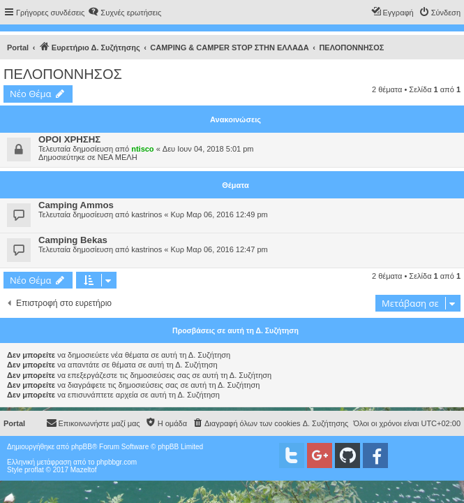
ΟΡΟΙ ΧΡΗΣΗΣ (69, 139)
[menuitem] (124, 12)
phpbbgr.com (116, 462)
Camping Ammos (76, 205)
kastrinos (146, 214)
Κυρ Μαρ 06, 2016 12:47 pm (218, 249)
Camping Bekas (72, 240)
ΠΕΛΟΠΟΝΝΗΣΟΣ (62, 74)
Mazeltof (83, 470)
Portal (18, 47)
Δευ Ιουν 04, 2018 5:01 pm (208, 149)
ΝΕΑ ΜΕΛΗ (117, 157)
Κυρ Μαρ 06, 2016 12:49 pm (218, 214)
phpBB (81, 447)
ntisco (142, 149)
